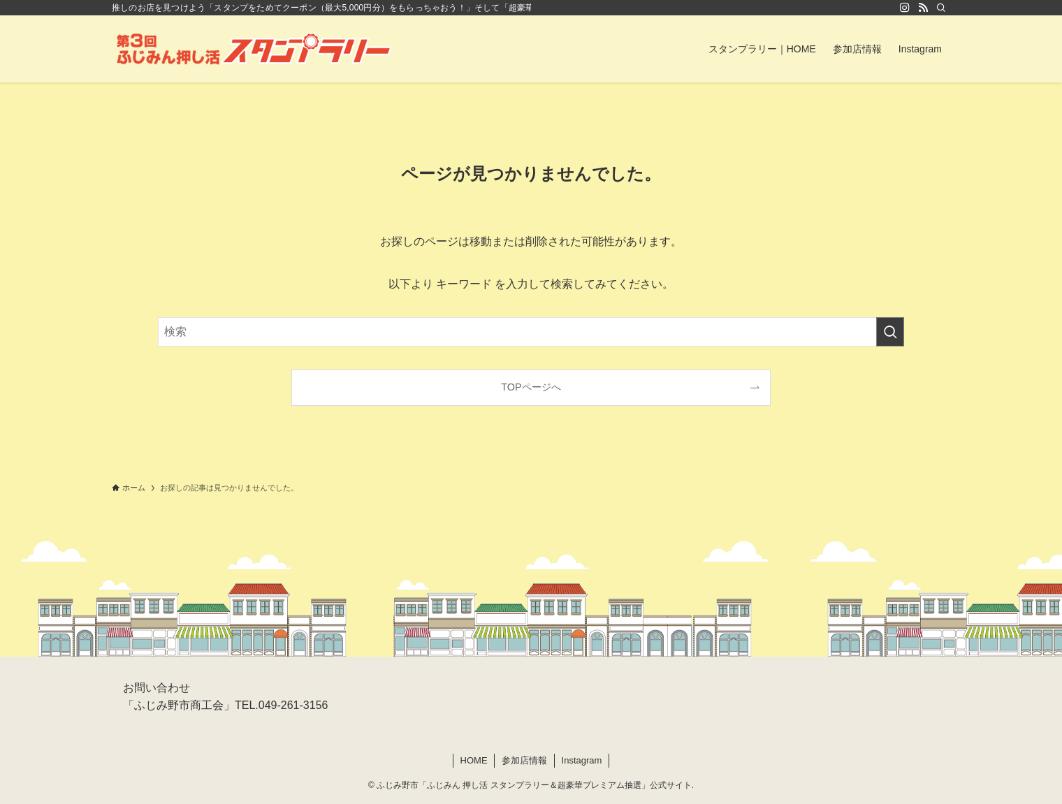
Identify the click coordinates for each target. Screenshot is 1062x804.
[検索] (941, 7)
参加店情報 (524, 760)
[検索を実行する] (890, 331)
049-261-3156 (293, 705)
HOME (474, 760)
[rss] (923, 7)
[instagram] (905, 7)
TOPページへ (530, 387)
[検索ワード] (531, 331)
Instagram (582, 760)
